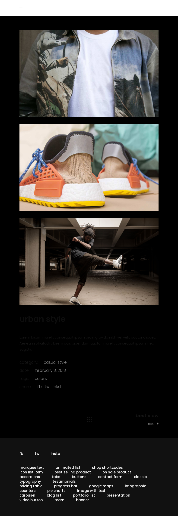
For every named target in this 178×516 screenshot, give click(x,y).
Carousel (27, 495)
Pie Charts (56, 490)
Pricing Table (30, 486)
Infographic (135, 486)
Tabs (56, 476)
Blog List (54, 495)
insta (55, 453)
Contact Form (110, 476)
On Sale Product (116, 472)
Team (59, 499)
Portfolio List (84, 495)
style (62, 362)
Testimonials (64, 481)
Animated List (68, 467)
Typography (30, 481)
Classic (140, 476)
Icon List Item (31, 472)
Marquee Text (31, 467)
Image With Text (91, 490)
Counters (27, 490)
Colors (41, 378)
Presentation (118, 495)
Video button (31, 499)
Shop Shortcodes (107, 467)
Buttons (79, 476)
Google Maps (101, 486)
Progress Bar (65, 486)
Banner (82, 499)
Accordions (29, 476)
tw (47, 386)
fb (39, 386)
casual (50, 362)
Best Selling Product (72, 472)
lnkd (57, 386)
